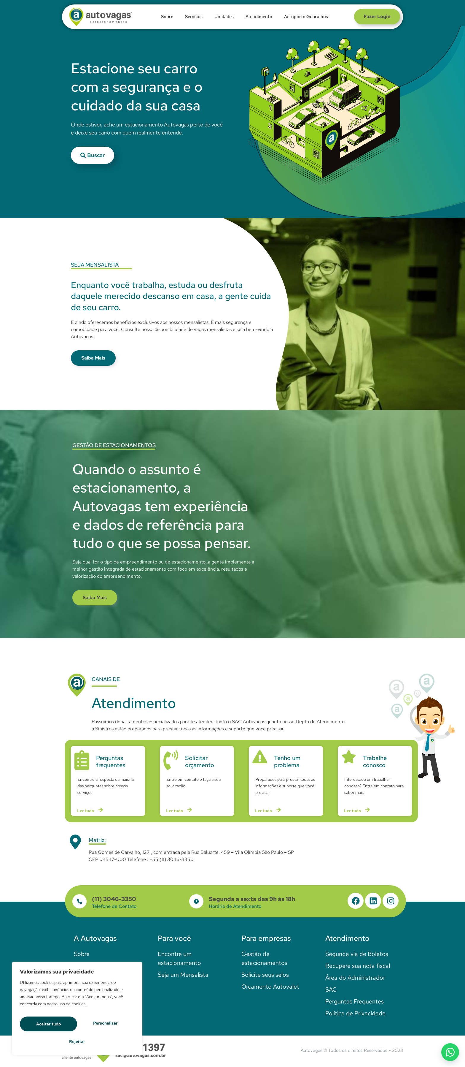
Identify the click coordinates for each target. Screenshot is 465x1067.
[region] (77, 1011)
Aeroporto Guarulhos (306, 17)
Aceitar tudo (77, 1041)
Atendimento (259, 17)
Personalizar (49, 1025)
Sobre (167, 17)
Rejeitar (107, 1025)
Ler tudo (91, 812)
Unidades (224, 17)
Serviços (194, 17)
